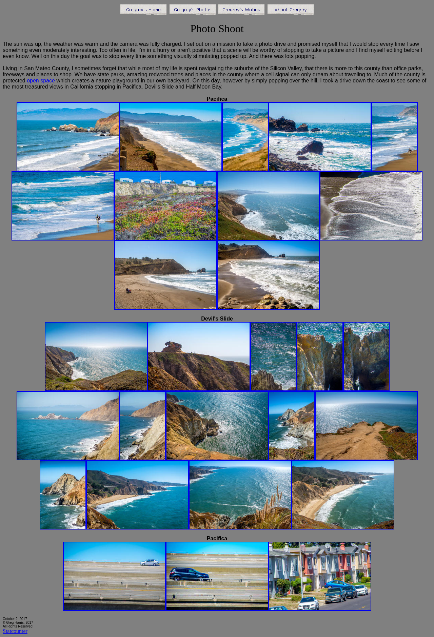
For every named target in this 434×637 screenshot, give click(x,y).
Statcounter (15, 631)
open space (41, 80)
